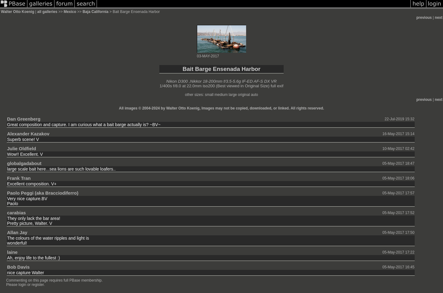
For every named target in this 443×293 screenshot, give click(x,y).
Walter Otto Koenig (17, 12)
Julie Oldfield (21, 148)
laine (12, 252)
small (209, 95)
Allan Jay (17, 232)
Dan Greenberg (23, 119)
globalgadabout (24, 163)
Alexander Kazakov (28, 133)
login (22, 285)
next (438, 17)
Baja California (95, 12)
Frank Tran (19, 178)
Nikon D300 (177, 81)
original (244, 95)
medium (221, 95)
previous (424, 17)
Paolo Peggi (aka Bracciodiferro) (42, 193)
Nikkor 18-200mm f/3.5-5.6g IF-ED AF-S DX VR (233, 81)
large (233, 95)
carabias (16, 212)
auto (254, 95)
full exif (277, 86)
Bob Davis (18, 267)
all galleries (47, 12)
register (38, 285)
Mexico (70, 12)
